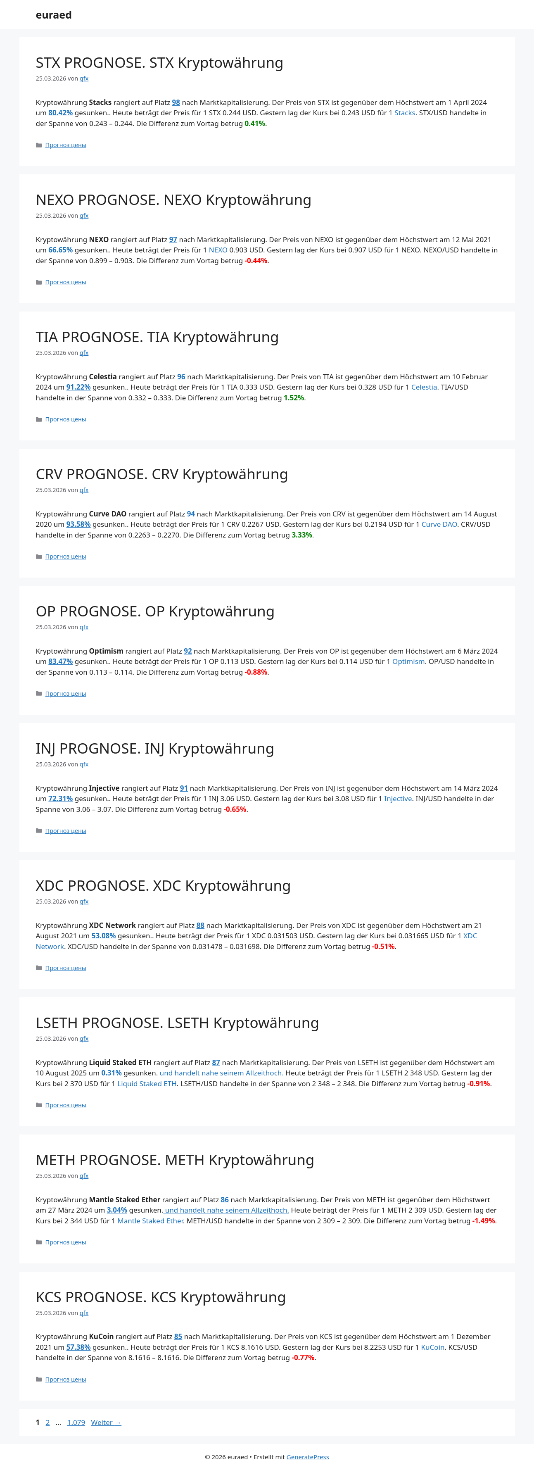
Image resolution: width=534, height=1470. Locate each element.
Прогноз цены (65, 145)
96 (181, 376)
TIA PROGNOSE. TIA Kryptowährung (157, 336)
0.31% (112, 1073)
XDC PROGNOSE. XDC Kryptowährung (163, 885)
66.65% (60, 250)
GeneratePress (308, 1457)
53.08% (104, 935)
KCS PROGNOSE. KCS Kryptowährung (161, 1296)
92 (188, 651)
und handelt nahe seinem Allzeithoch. (221, 1073)
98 (176, 102)
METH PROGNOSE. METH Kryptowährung (175, 1159)
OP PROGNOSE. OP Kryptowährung (155, 611)
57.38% (78, 1347)
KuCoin (433, 1347)
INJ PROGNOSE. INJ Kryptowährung (155, 748)
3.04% (117, 1210)
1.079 (76, 1422)
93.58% (78, 524)
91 (184, 788)
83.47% (60, 661)
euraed (54, 14)
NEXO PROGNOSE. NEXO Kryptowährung (174, 199)
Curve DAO (439, 524)
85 (178, 1336)
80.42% (60, 112)
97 (173, 239)
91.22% (78, 387)
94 (191, 514)
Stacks (404, 112)
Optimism (408, 661)
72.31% (60, 798)
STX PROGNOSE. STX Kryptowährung (160, 62)
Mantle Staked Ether (150, 1220)
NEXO (218, 250)
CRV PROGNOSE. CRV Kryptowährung (162, 473)
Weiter (106, 1422)
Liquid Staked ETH (147, 1083)
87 (216, 1062)
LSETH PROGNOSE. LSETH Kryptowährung (178, 1022)
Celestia (424, 387)
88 (200, 925)
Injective (398, 798)
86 (225, 1199)
